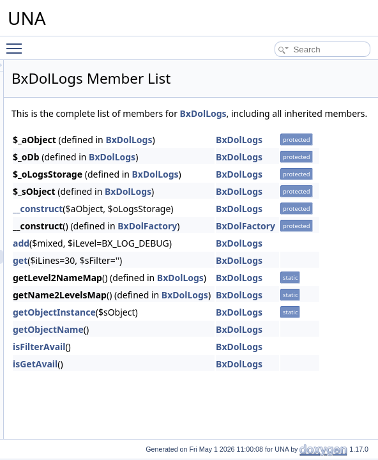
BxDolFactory (306, 240)
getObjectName (207, 343)
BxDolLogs (194, 127)
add (180, 257)
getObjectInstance (213, 326)
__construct (197, 223)
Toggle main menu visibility (17, 42)
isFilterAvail (198, 361)
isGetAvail (194, 378)
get (179, 274)
